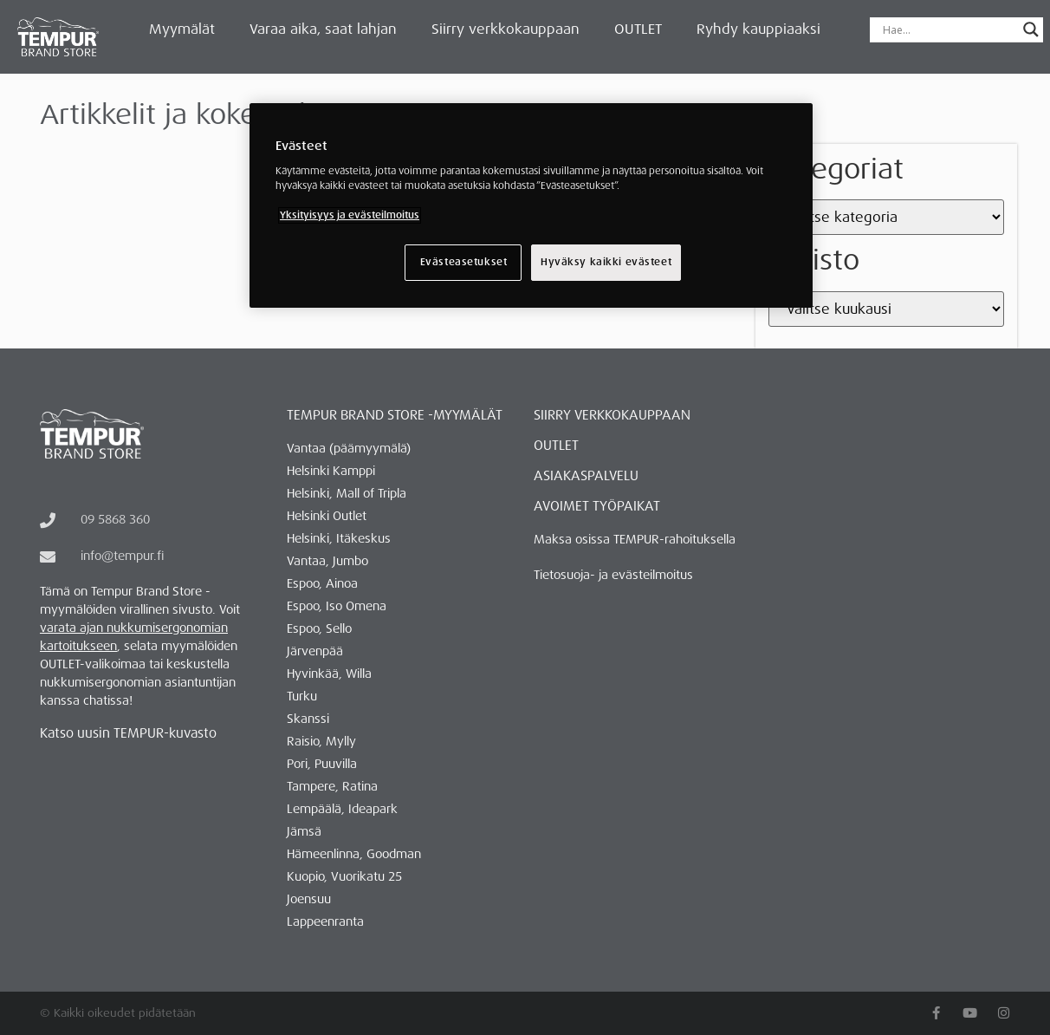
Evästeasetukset (463, 262)
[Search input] (948, 29)
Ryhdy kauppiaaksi (758, 29)
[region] (531, 205)
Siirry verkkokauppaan (505, 29)
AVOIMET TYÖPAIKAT (597, 506)
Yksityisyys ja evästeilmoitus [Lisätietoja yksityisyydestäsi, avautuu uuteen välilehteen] (349, 215)
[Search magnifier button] (1031, 29)
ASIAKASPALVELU (586, 476)
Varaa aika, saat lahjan (323, 29)
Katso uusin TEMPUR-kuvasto (128, 733)
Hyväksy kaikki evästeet (606, 262)
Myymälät (182, 29)
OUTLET (638, 29)
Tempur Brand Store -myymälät (394, 415)
